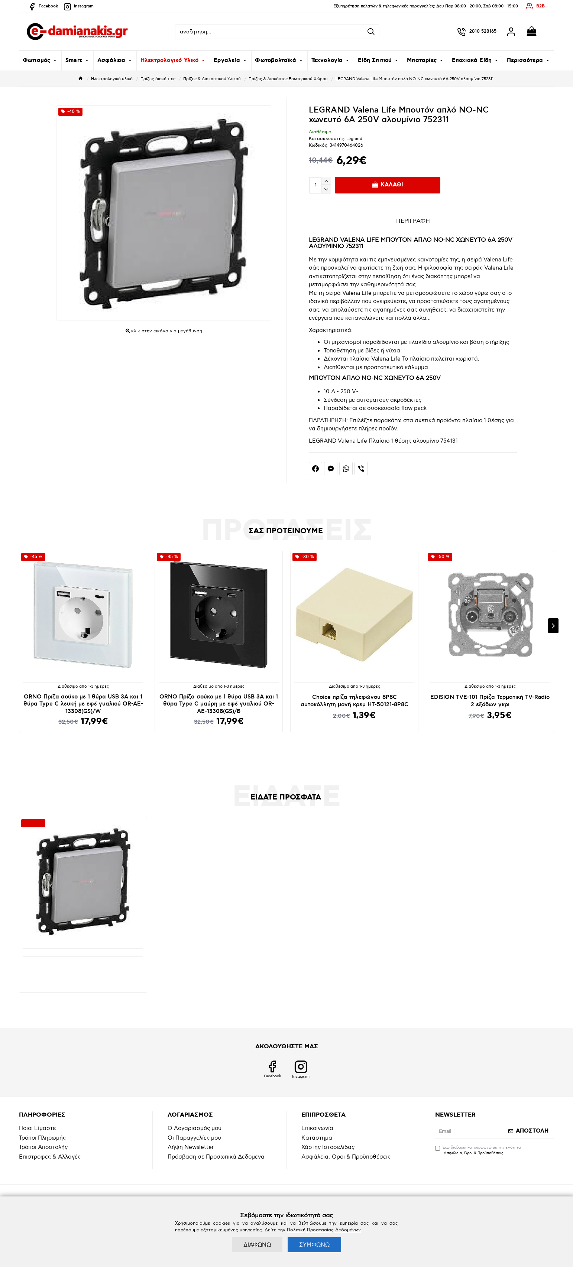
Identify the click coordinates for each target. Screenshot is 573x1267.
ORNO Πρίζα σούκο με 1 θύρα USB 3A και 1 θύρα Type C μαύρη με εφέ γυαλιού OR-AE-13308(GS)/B (218, 704)
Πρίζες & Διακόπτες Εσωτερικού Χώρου (288, 78)
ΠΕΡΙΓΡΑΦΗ (413, 221)
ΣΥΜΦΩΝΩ (314, 1244)
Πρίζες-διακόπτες (157, 78)
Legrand (354, 138)
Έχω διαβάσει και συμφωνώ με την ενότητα (478, 1150)
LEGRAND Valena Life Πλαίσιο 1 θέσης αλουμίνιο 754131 (383, 440)
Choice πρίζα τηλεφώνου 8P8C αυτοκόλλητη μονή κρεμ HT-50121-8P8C (354, 701)
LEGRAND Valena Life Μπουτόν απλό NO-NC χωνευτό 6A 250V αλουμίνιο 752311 (83, 967)
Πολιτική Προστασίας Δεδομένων (324, 1230)
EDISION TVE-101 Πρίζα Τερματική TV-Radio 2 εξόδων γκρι (490, 701)
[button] (553, 625)
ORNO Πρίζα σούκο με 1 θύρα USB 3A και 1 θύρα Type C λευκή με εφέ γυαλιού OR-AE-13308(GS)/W (83, 704)
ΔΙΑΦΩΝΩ (257, 1244)
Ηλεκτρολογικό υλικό (112, 78)
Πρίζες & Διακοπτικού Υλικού (212, 78)
